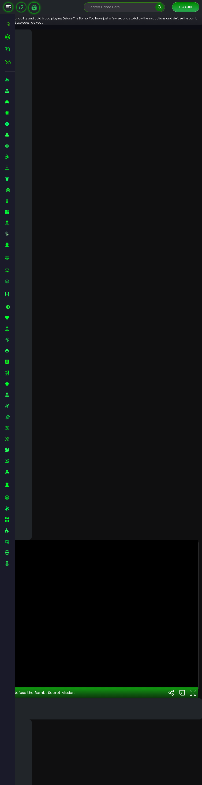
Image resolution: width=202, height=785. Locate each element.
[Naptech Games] (21, 7)
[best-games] (10, 36)
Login (185, 7)
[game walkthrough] (34, 8)
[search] (159, 7)
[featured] (10, 49)
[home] (10, 23)
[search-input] (121, 7)
